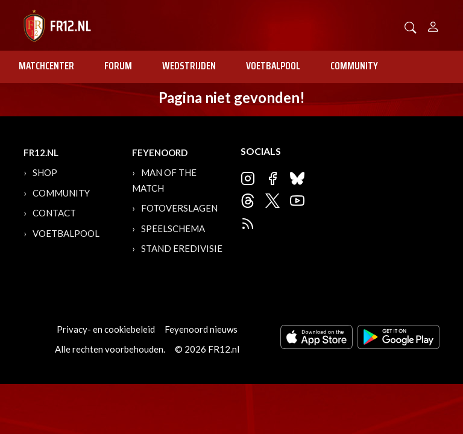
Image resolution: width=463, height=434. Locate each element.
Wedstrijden (189, 66)
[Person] (433, 25)
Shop (45, 172)
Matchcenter (46, 66)
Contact (54, 212)
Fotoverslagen (179, 208)
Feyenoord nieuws (201, 329)
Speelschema (173, 228)
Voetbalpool (273, 66)
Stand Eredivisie (181, 248)
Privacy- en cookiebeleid (106, 329)
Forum (118, 66)
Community (354, 66)
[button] (411, 26)
